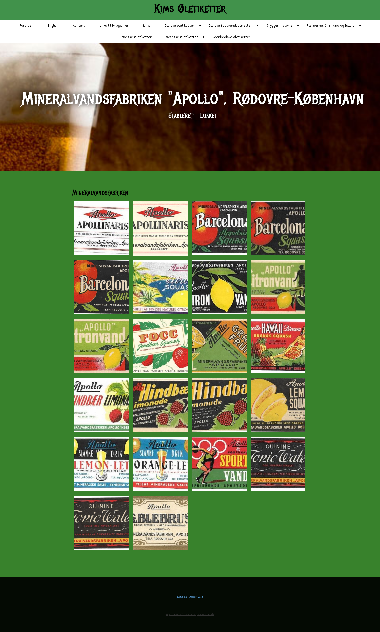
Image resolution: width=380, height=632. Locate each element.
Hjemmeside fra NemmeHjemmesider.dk (190, 614)
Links (147, 26)
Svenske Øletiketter (182, 37)
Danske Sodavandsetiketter (230, 26)
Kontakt (79, 26)
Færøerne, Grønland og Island (331, 26)
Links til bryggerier (114, 26)
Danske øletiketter (180, 26)
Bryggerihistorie (279, 26)
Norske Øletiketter (137, 37)
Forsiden (26, 26)
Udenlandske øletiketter (231, 37)
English (53, 26)
